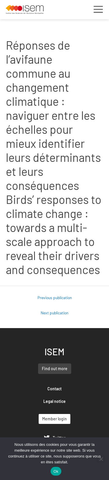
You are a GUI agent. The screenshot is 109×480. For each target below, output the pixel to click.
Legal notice (54, 401)
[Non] (101, 459)
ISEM (54, 351)
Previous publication (54, 297)
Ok (55, 471)
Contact (54, 388)
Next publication (54, 312)
